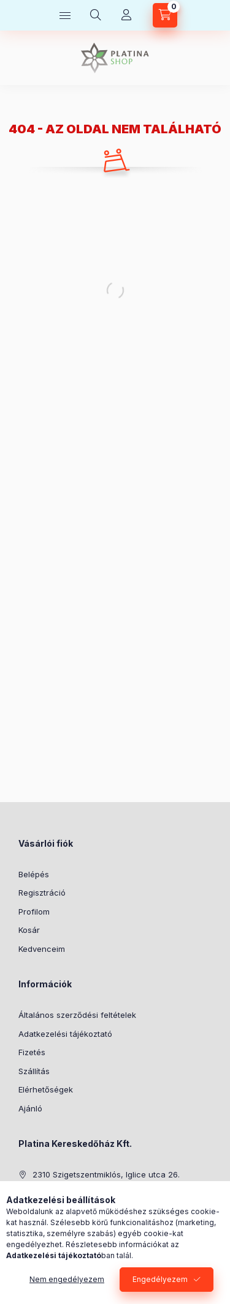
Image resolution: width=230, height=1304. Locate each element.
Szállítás (34, 1071)
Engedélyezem (160, 1279)
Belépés (33, 874)
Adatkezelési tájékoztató (65, 1034)
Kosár (29, 930)
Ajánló (30, 1108)
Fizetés (31, 1052)
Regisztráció (42, 892)
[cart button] (165, 15)
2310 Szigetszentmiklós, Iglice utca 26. (106, 1174)
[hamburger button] (65, 15)
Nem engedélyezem (66, 1279)
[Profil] (126, 15)
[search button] (95, 15)
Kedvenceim (41, 949)
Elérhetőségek (45, 1089)
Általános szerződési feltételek (77, 1015)
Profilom (34, 911)
